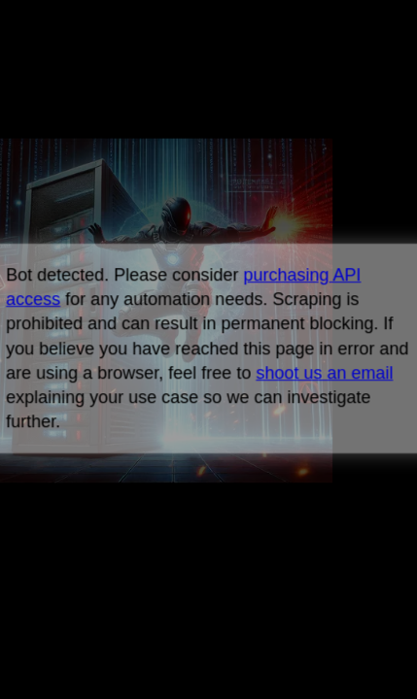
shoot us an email (324, 373)
